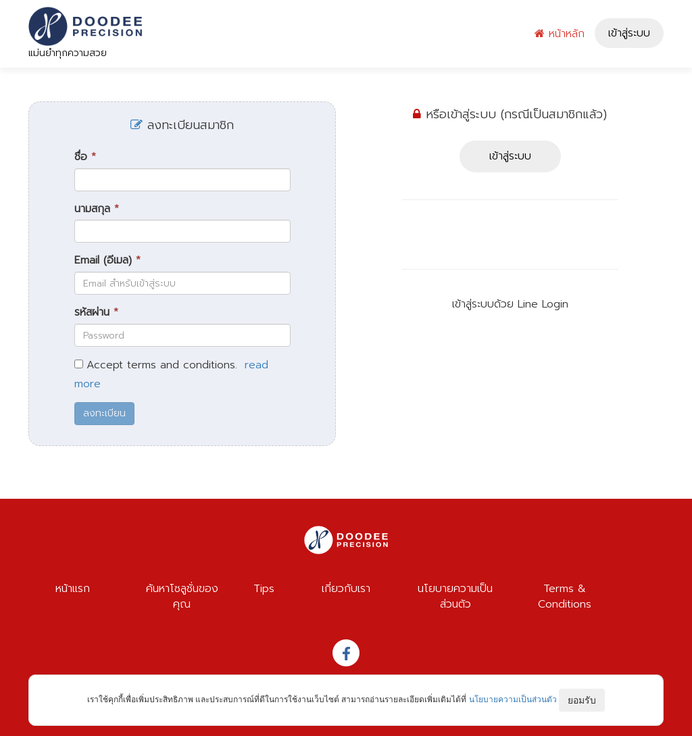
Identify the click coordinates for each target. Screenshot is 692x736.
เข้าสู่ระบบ (629, 33)
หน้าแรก (72, 589)
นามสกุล (96, 209)
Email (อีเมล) (107, 260)
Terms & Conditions (564, 596)
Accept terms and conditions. (161, 365)
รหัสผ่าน (96, 312)
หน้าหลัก (560, 34)
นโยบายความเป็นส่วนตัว (455, 596)
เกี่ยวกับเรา (346, 589)
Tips (263, 589)
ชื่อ (85, 157)
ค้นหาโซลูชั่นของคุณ (182, 596)
